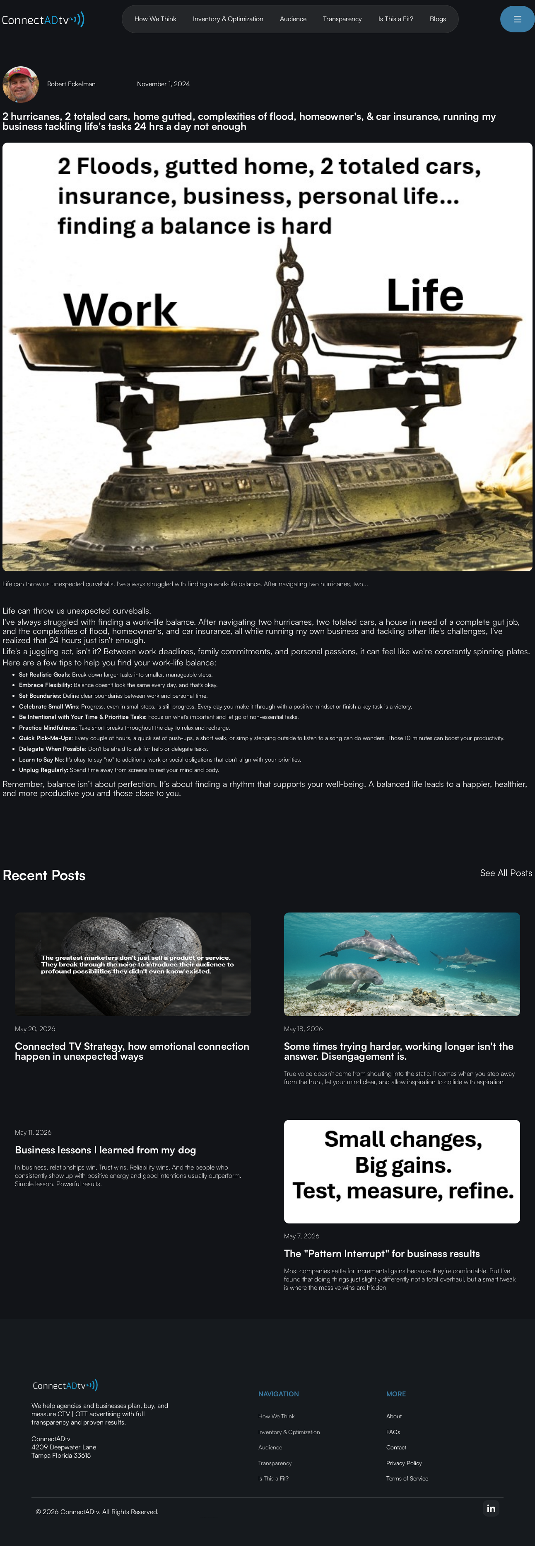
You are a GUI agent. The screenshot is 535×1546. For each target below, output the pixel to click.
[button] (517, 19)
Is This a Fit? (395, 19)
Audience (293, 19)
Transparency (342, 19)
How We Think (155, 19)
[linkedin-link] (491, 1508)
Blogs (438, 19)
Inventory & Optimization (228, 19)
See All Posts (506, 872)
